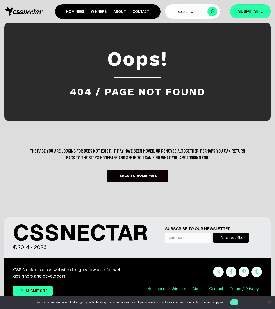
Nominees (156, 288)
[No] (269, 302)
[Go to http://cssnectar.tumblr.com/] (256, 272)
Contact (216, 288)
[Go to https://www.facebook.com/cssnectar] (231, 272)
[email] (188, 238)
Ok (234, 302)
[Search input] (191, 11)
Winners (178, 288)
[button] (212, 11)
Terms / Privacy (244, 288)
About (197, 288)
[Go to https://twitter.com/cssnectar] (218, 272)
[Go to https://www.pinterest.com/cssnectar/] (244, 272)
